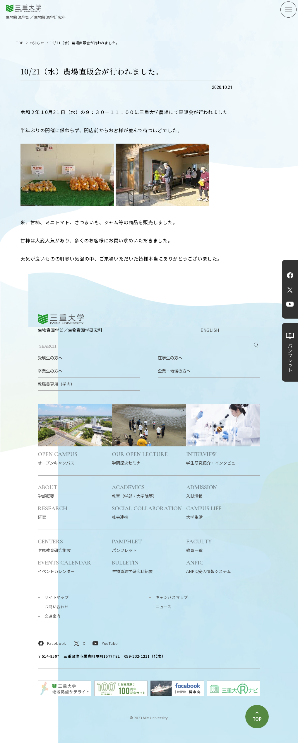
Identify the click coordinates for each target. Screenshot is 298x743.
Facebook (290, 275)
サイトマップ (56, 597)
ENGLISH (210, 330)
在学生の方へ (170, 358)
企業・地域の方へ (174, 371)
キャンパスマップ (172, 597)
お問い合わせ (56, 606)
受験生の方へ (50, 358)
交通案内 (52, 616)
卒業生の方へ (50, 371)
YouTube (290, 304)
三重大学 (61, 319)
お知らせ (37, 42)
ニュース (164, 606)
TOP (20, 42)
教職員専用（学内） (56, 384)
